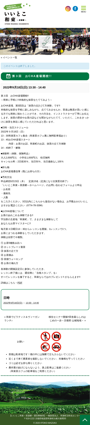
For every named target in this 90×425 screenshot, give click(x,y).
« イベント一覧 (9, 57)
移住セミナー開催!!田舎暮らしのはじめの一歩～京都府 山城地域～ (67, 319)
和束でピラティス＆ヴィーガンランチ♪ (22, 319)
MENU (83, 12)
